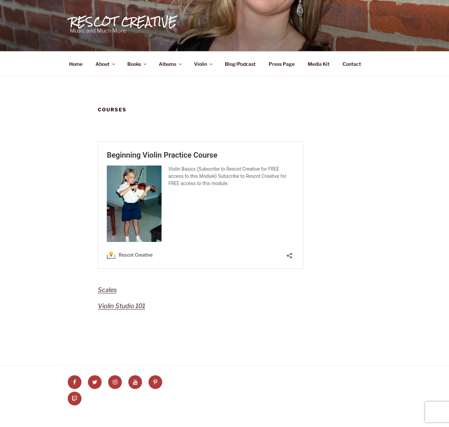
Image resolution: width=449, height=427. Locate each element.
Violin (204, 64)
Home (75, 64)
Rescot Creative (123, 21)
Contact (352, 64)
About (105, 64)
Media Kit (319, 64)
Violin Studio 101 (121, 305)
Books (137, 64)
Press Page (282, 64)
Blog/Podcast (240, 64)
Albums (171, 64)
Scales (107, 289)
